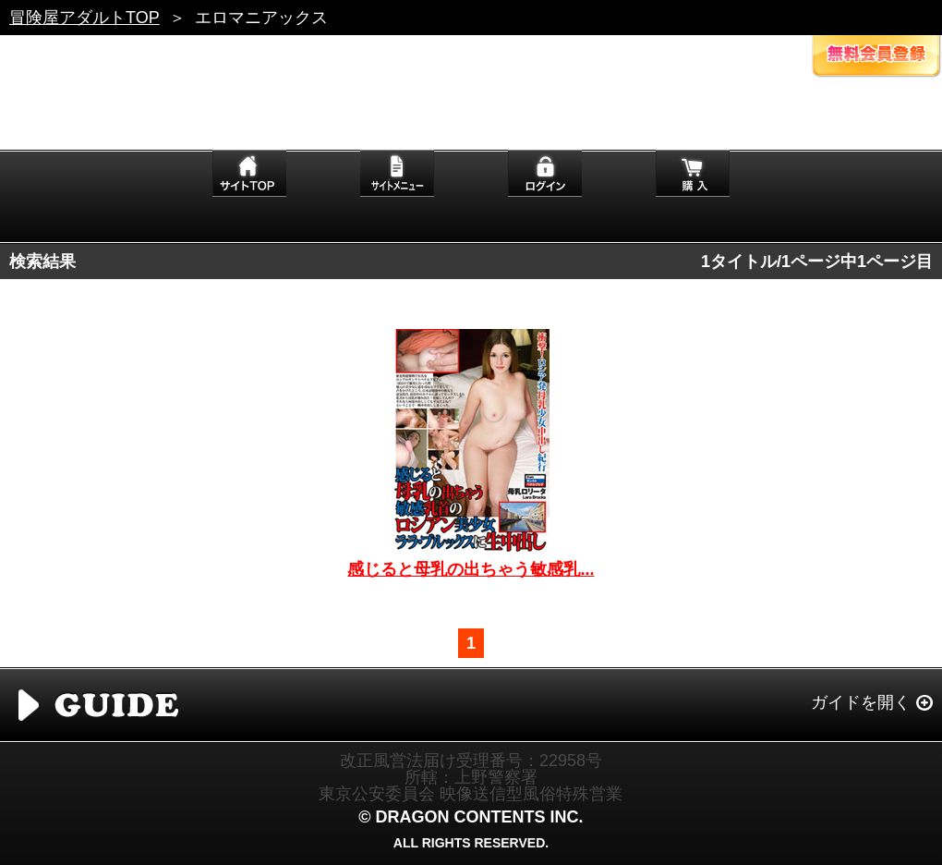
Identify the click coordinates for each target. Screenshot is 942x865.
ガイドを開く (861, 702)
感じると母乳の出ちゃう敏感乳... (470, 569)
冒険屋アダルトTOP (84, 17)
